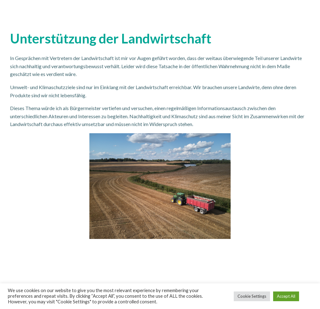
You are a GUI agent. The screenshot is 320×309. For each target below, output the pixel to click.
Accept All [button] (286, 296)
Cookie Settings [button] (252, 296)
